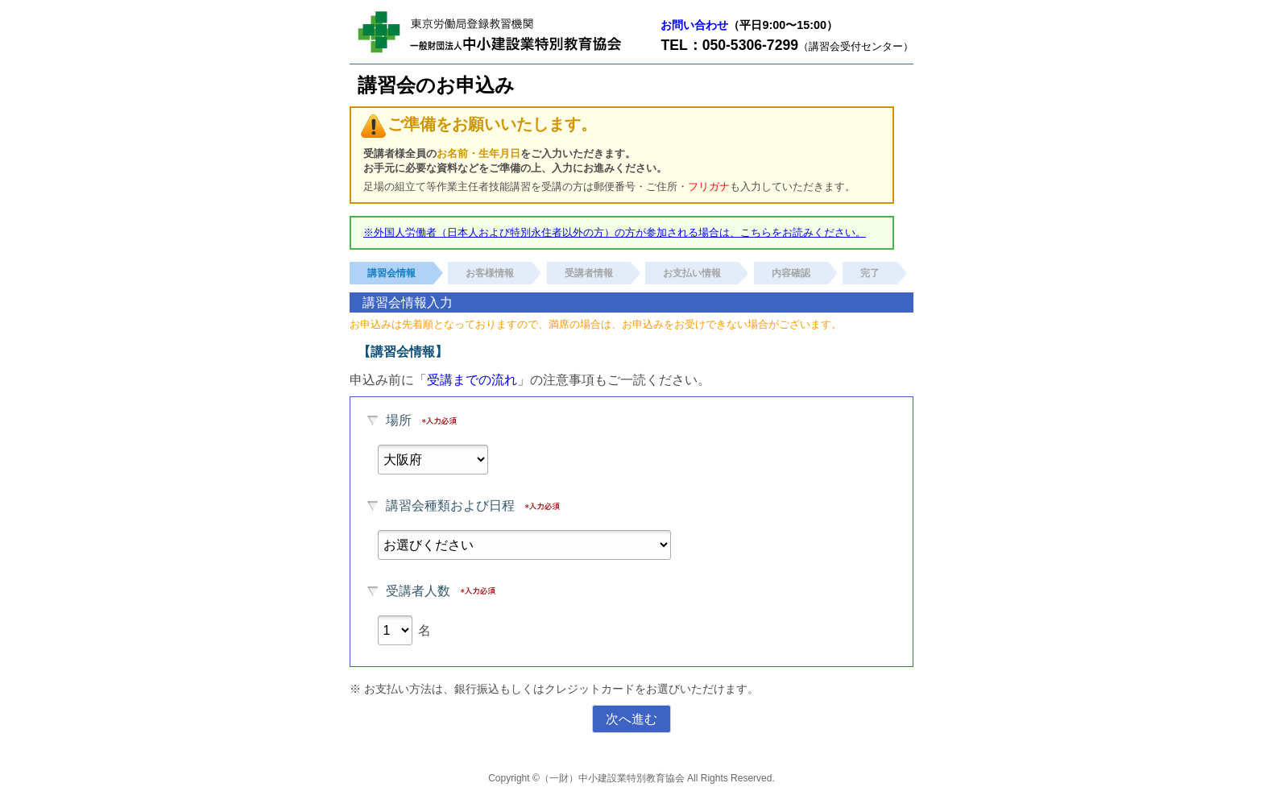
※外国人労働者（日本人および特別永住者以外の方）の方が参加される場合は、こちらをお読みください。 (614, 232)
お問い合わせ (694, 25)
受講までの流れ (472, 380)
